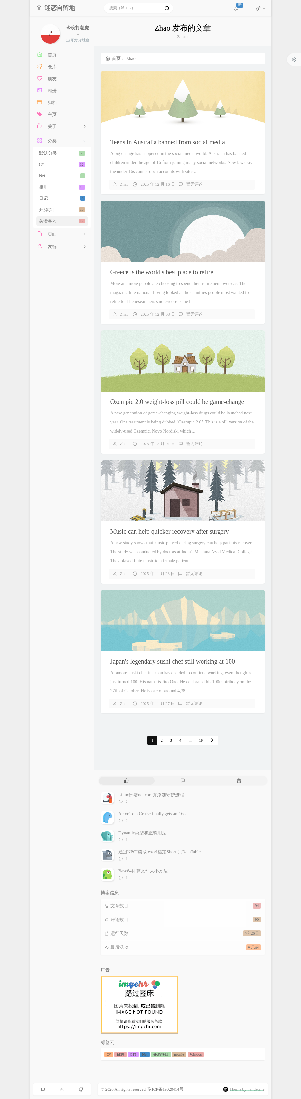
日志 (120, 1054)
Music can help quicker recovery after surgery (169, 531)
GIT (133, 1054)
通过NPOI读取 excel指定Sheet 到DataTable (159, 852)
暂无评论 (194, 184)
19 (201, 740)
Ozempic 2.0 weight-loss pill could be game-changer (178, 401)
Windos (196, 1054)
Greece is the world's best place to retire (161, 272)
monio (179, 1054)
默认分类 (62, 153)
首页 (113, 58)
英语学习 (62, 221)
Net (62, 175)
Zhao (124, 184)
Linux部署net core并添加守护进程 (151, 795)
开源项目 (62, 209)
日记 (62, 198)
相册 (62, 187)
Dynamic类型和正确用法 (142, 833)
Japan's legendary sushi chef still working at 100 (172, 661)
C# (62, 164)
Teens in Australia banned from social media (167, 142)
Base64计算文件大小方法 (143, 871)
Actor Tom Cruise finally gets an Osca (153, 814)
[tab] (127, 780)
